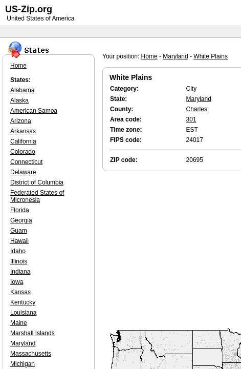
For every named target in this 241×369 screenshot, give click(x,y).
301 (191, 119)
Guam (18, 230)
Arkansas (23, 131)
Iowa (16, 281)
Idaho (18, 251)
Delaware (23, 172)
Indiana (20, 271)
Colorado (22, 151)
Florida (19, 210)
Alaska (19, 100)
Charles (196, 109)
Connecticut (26, 162)
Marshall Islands (32, 333)
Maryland (175, 56)
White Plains (210, 56)
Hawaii (19, 240)
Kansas (20, 292)
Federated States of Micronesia (37, 196)
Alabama (22, 90)
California (23, 141)
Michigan (22, 363)
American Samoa (33, 110)
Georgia (21, 220)
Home (149, 56)
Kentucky (22, 302)
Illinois (18, 261)
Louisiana (23, 312)
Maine (18, 322)
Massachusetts (30, 353)
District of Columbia (36, 182)
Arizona (20, 121)
